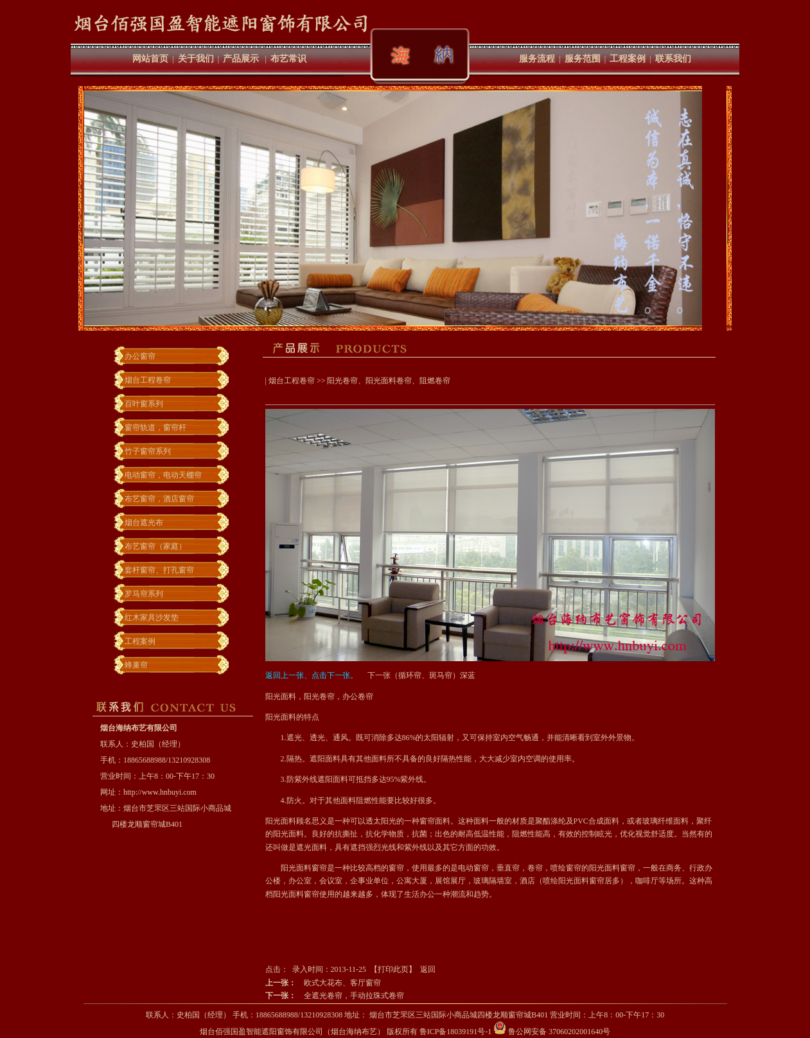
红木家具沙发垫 (152, 617)
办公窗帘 (140, 356)
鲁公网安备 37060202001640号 (551, 1031)
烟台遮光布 (144, 522)
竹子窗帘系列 (148, 451)
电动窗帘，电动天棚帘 (163, 475)
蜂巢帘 (136, 665)
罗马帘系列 (144, 593)
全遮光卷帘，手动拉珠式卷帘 (354, 995)
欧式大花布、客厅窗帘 (342, 982)
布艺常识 (288, 59)
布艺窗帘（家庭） (155, 546)
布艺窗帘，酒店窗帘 (159, 498)
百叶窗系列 (144, 403)
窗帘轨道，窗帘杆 (155, 427)
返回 (428, 969)
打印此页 (393, 969)
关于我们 (196, 59)
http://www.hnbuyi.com (160, 792)
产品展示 (241, 59)
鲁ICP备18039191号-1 (455, 1031)
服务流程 (537, 59)
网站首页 (150, 59)
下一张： (280, 995)
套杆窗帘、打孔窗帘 (159, 570)
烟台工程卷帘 (148, 380)
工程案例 (628, 59)
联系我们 (673, 59)
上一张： (280, 982)
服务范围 (583, 59)
